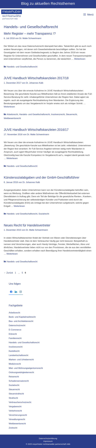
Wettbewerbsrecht (12, 118)
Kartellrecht (14, 351)
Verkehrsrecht (15, 411)
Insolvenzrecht (58, 114)
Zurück (8, 273)
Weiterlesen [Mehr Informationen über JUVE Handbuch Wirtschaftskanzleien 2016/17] (12, 158)
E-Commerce (15, 330)
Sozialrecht (43, 214)
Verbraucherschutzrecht (20, 402)
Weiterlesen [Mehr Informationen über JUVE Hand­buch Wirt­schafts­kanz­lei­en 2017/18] (9, 107)
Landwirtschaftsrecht (18, 355)
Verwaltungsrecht (17, 419)
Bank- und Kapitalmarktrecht (22, 317)
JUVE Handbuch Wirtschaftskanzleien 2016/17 (36, 129)
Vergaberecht (15, 406)
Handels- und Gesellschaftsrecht (22, 67)
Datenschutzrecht (17, 325)
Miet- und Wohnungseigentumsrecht (26, 368)
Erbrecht (13, 334)
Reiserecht (14, 376)
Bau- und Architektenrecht (21, 321)
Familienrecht (15, 338)
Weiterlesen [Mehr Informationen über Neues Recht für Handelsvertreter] (12, 254)
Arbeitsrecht (12, 114)
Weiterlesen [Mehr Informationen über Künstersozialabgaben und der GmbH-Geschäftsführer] (19, 206)
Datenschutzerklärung (48, 438)
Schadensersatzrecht (19, 381)
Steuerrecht (71, 114)
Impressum (48, 441)
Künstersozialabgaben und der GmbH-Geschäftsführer (41, 177)
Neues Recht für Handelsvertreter (27, 225)
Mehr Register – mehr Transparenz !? (30, 33)
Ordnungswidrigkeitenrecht (21, 372)
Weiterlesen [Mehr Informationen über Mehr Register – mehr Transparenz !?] (79, 59)
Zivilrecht (13, 428)
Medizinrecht (15, 364)
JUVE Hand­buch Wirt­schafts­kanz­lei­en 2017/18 (36, 78)
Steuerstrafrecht (16, 394)
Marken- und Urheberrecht (21, 359)
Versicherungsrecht (18, 415)
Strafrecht (13, 398)
